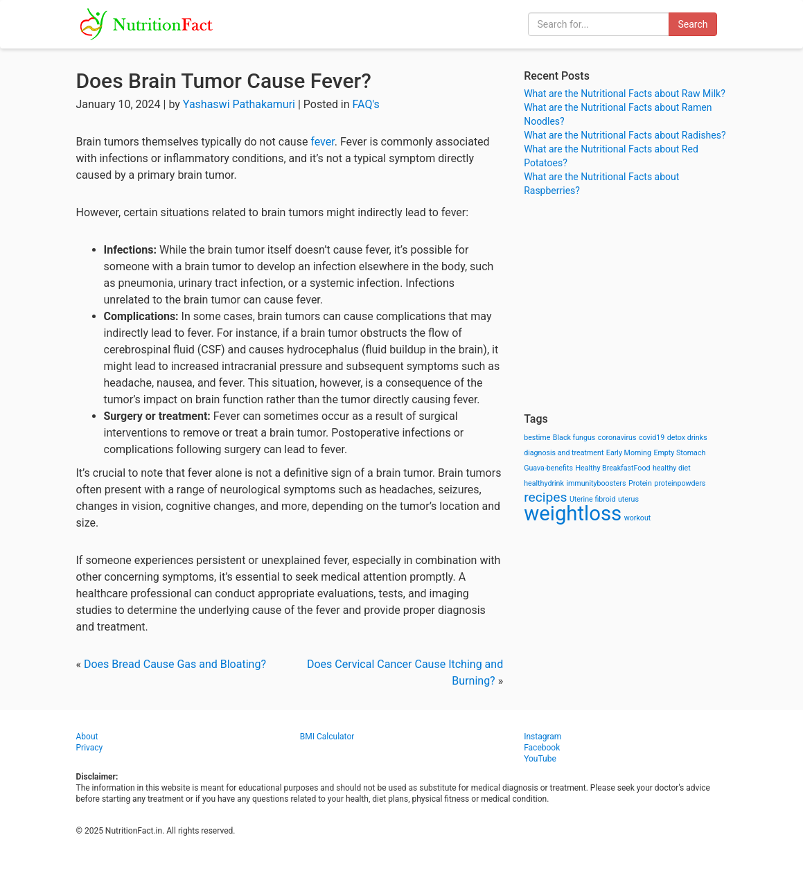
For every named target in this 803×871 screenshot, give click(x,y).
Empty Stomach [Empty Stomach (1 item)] (679, 452)
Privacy (89, 748)
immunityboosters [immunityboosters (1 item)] (596, 483)
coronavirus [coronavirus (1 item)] (617, 437)
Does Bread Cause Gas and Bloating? (175, 664)
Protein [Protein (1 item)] (640, 483)
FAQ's (366, 104)
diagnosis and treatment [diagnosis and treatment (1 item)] (563, 452)
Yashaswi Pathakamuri (239, 104)
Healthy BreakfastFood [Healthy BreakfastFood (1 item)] (612, 468)
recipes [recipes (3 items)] (545, 497)
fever (322, 141)
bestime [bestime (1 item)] (537, 437)
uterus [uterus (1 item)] (628, 499)
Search (692, 24)
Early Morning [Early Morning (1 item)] (628, 452)
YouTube (540, 759)
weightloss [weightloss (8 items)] (572, 513)
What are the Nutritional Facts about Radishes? (624, 135)
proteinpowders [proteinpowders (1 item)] (679, 483)
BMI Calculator (327, 736)
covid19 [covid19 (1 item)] (651, 437)
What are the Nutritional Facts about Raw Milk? (624, 93)
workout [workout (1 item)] (637, 517)
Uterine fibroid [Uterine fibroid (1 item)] (593, 499)
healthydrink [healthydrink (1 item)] (544, 483)
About (87, 736)
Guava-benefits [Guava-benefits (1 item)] (548, 468)
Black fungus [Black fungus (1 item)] (574, 437)
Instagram (542, 736)
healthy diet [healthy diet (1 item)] (672, 468)
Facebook (542, 748)
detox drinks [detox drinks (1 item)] (687, 437)
